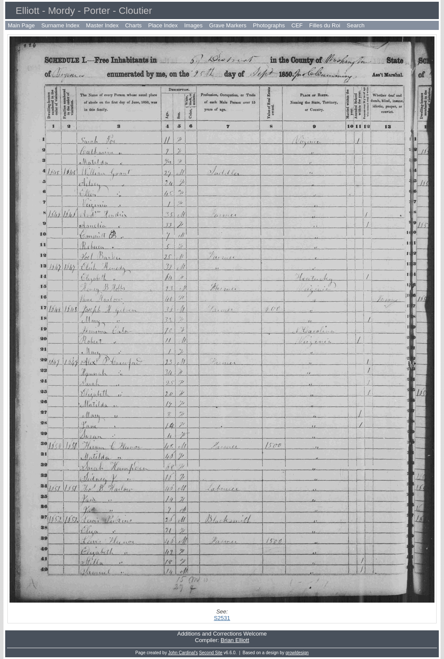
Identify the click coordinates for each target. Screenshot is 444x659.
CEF (297, 25)
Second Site (210, 652)
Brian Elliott (235, 640)
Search (356, 25)
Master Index (102, 25)
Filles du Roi (324, 25)
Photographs (269, 25)
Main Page (21, 25)
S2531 (222, 618)
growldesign (297, 652)
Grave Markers (227, 25)
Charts (133, 25)
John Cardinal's (183, 652)
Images (193, 25)
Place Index (163, 25)
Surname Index (60, 25)
